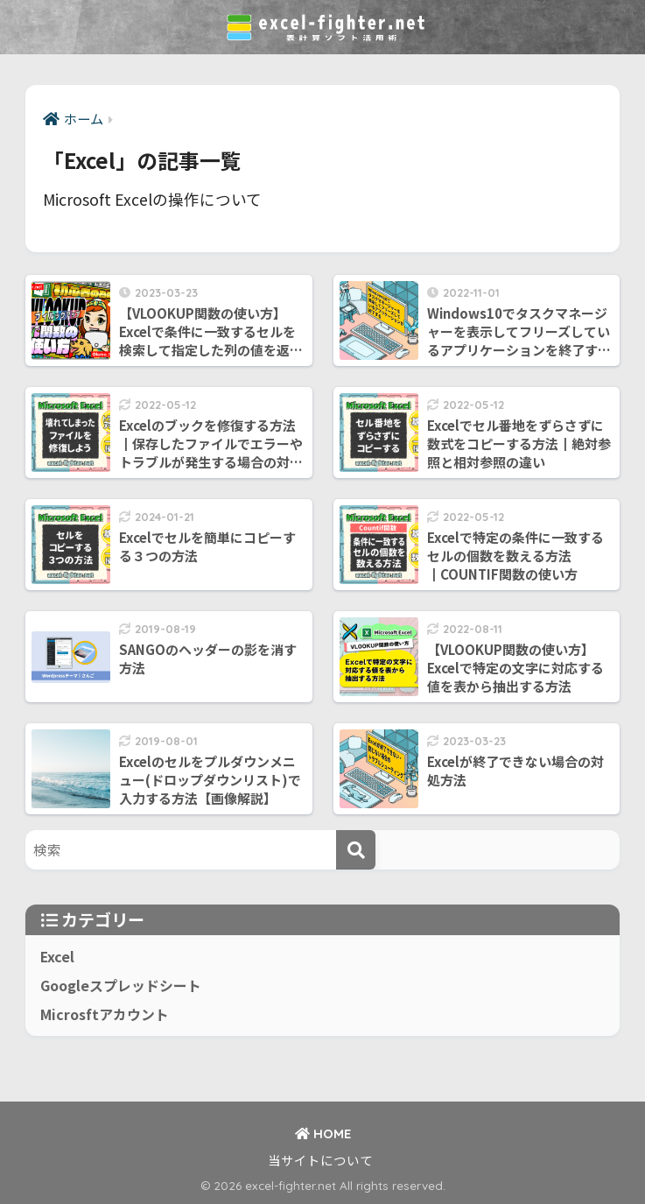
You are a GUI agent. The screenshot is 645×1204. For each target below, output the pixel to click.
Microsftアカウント (104, 1014)
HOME (323, 1133)
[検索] (355, 850)
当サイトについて (320, 1160)
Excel (57, 957)
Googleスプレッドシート (120, 985)
